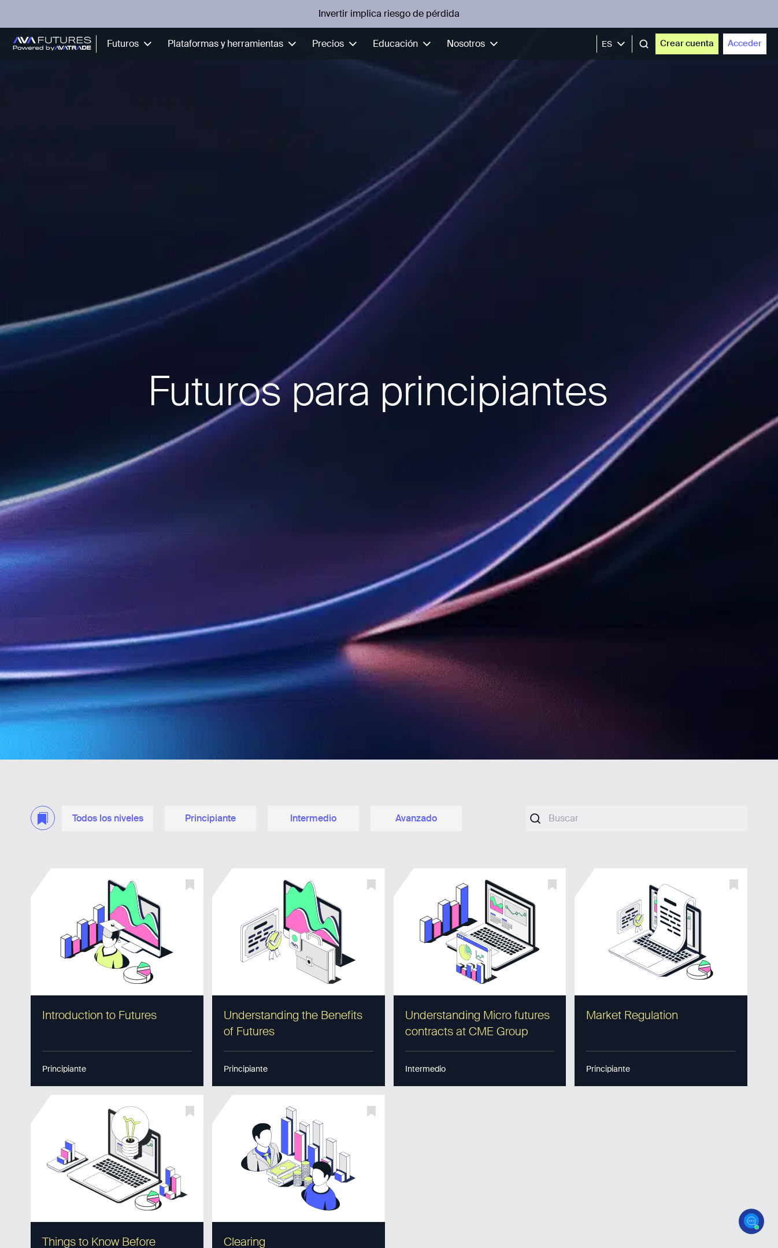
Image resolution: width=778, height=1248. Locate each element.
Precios (336, 44)
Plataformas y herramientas (234, 44)
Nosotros (474, 44)
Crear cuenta (687, 43)
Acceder (745, 43)
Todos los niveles (107, 818)
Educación (404, 44)
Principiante (210, 818)
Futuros (131, 44)
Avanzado (416, 818)
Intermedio (313, 818)
